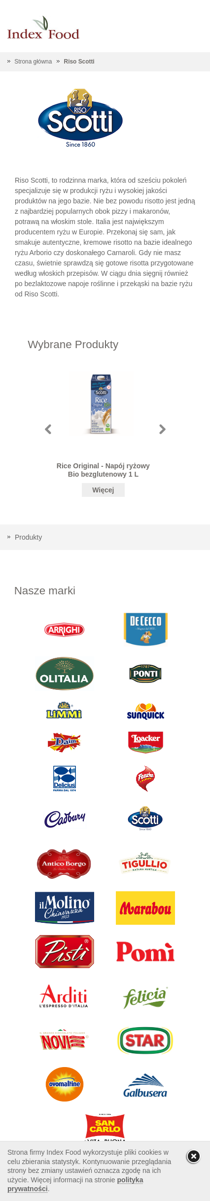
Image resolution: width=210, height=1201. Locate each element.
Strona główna (33, 61)
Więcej (103, 490)
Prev (48, 429)
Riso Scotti (79, 61)
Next (162, 429)
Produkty (28, 537)
